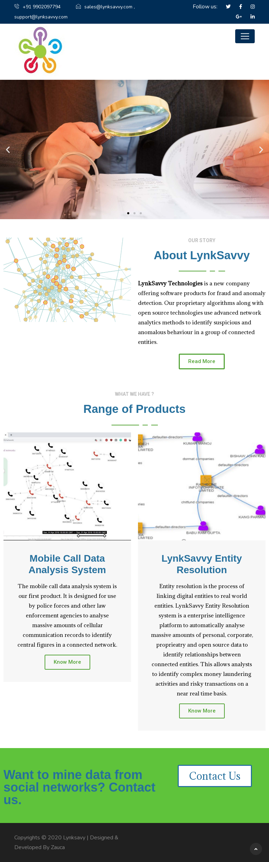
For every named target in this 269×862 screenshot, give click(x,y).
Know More (67, 662)
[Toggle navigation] (245, 36)
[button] (128, 213)
